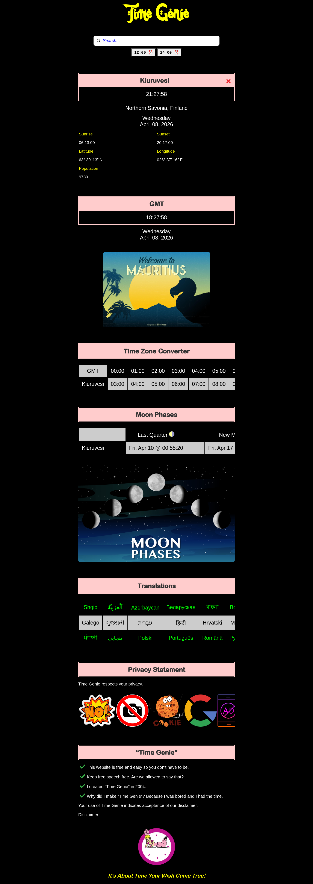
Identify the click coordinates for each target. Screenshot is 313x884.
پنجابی (115, 638)
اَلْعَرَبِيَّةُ (115, 607)
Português (181, 638)
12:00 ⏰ (143, 52)
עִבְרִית (145, 623)
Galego (90, 623)
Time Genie (156, 14)
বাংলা (212, 607)
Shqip (90, 607)
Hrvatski (212, 623)
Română (212, 638)
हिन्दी (181, 623)
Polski (145, 638)
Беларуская (180, 607)
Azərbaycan (145, 608)
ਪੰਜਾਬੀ (90, 638)
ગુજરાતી (115, 623)
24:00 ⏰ (169, 52)
